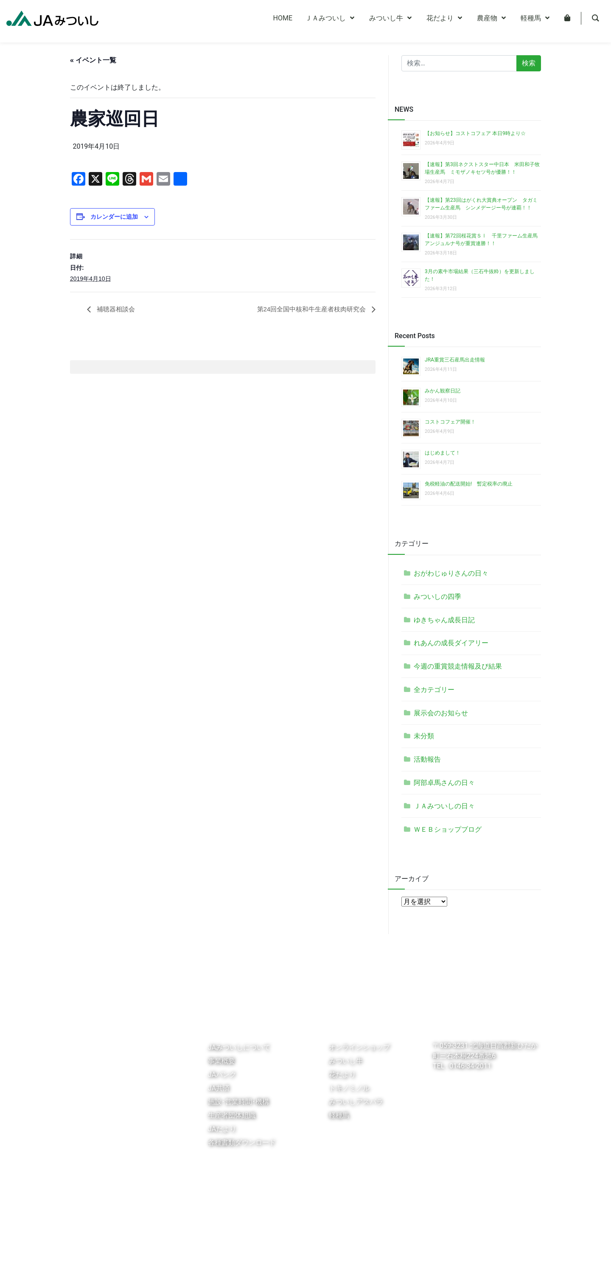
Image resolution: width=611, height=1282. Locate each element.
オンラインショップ (359, 1047)
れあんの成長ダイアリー (451, 643)
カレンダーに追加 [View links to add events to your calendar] (114, 216)
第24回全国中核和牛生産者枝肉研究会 (308, 309)
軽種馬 (339, 1115)
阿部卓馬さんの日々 (444, 783)
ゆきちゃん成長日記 (444, 620)
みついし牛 (346, 1061)
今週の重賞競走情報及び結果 (458, 666)
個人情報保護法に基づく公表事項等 (200, 1266)
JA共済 (219, 1088)
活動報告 (427, 759)
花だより (342, 1074)
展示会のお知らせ (441, 713)
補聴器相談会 (116, 309)
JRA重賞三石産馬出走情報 (455, 360)
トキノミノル (349, 1088)
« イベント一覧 (93, 60)
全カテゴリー (434, 690)
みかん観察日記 (442, 391)
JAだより (222, 1129)
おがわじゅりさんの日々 (451, 573)
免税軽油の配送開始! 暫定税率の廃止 (469, 484)
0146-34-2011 (469, 1066)
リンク (82, 1266)
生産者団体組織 (231, 1115)
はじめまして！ (442, 453)
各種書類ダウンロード (242, 1142)
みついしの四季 (437, 597)
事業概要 (221, 1061)
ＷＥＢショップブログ (448, 829)
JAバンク (222, 1074)
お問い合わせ (273, 1266)
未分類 (424, 736)
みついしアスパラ (356, 1102)
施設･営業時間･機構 (238, 1102)
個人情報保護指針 (122, 1266)
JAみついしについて (239, 1047)
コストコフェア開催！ (450, 422)
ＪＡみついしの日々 (444, 806)
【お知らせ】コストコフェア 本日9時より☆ (475, 133)
